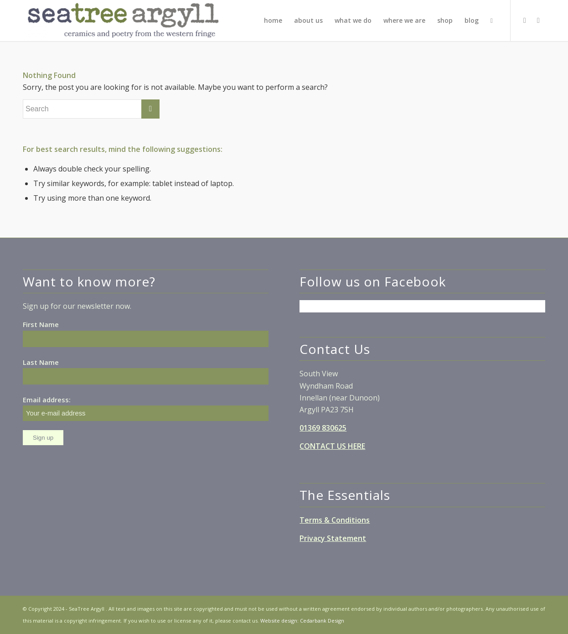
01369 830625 (322, 428)
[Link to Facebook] (525, 20)
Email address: (146, 408)
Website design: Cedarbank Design (302, 620)
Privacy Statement (332, 538)
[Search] (492, 20)
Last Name (41, 362)
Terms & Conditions (334, 520)
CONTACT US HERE (332, 446)
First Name (41, 324)
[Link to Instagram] (538, 20)
